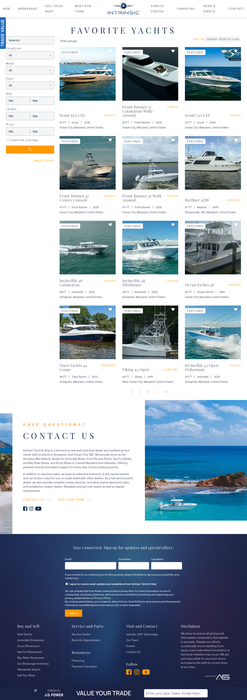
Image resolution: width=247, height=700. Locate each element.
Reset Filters (44, 160)
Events (130, 646)
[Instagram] (31, 509)
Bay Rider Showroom (30, 657)
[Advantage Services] (217, 677)
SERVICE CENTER (157, 9)
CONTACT (236, 8)
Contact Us (133, 651)
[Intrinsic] (123, 9)
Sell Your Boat (26, 675)
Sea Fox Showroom (29, 651)
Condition (13, 48)
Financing (78, 660)
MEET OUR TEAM (83, 9)
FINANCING (186, 8)
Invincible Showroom (30, 640)
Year (9, 93)
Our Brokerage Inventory (33, 663)
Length (11, 109)
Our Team (132, 640)
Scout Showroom (28, 646)
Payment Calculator (84, 666)
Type (10, 78)
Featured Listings (24, 140)
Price (10, 124)
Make (10, 63)
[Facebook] (25, 509)
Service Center (81, 634)
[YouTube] (38, 509)
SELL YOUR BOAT (54, 9)
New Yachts (24, 634)
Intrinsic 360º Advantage (142, 634)
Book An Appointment (86, 640)
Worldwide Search (28, 669)
